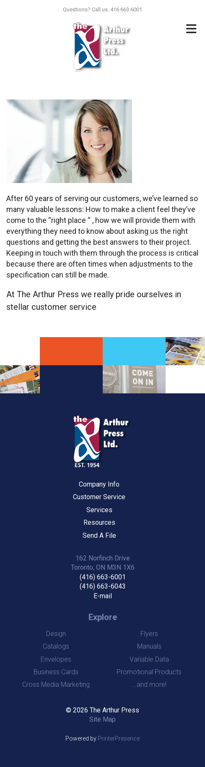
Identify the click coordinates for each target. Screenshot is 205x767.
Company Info (99, 484)
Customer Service (99, 497)
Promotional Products (149, 672)
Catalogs (56, 646)
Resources (99, 522)
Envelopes (56, 659)
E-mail (102, 596)
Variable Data (149, 659)
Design (56, 634)
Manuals (149, 646)
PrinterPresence (119, 738)
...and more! (149, 684)
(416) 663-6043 (103, 586)
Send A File (99, 535)
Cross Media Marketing (56, 684)
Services (99, 510)
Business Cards (56, 672)
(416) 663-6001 (103, 577)
